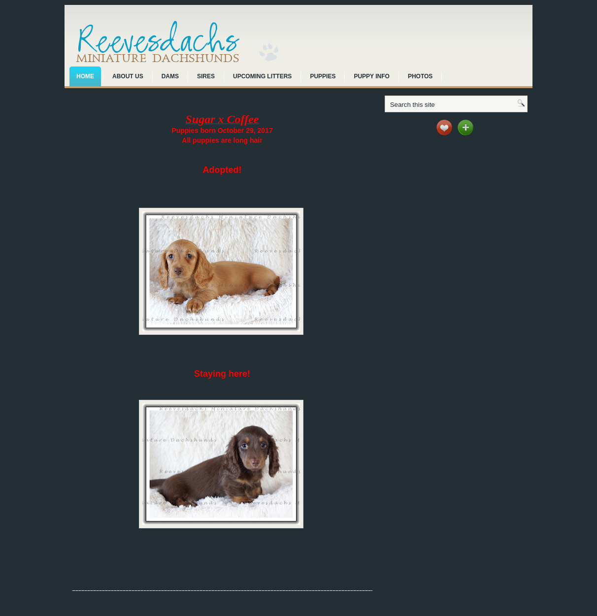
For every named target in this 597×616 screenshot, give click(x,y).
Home (85, 76)
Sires (206, 76)
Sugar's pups (112, 99)
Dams (170, 76)
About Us (127, 76)
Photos (420, 76)
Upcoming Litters (262, 76)
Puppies (322, 76)
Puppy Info (371, 76)
